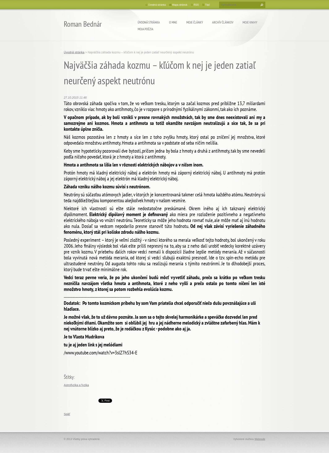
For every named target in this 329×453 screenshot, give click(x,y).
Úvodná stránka (149, 22)
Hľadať (261, 5)
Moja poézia (145, 29)
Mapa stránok (179, 4)
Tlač (207, 4)
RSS (196, 4)
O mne (173, 22)
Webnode (260, 439)
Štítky (69, 377)
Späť (67, 414)
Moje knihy (250, 22)
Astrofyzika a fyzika (76, 385)
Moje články (194, 22)
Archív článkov (222, 22)
